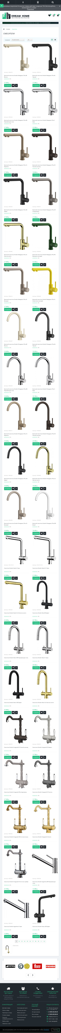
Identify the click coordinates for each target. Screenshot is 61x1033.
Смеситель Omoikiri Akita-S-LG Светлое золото (43, 702)
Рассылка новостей (36, 1016)
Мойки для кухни (21, 1012)
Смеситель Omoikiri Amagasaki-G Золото (41, 837)
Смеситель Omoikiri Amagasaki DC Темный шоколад (16, 747)
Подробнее (30, 9)
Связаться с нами (6, 1023)
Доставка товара (6, 1008)
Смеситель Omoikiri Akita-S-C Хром (40, 657)
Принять (55, 1029)
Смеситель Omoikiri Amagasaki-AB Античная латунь (16, 837)
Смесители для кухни (22, 1015)
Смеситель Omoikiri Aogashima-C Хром (13, 926)
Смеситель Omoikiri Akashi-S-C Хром (40, 568)
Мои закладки (35, 1014)
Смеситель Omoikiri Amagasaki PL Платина (42, 792)
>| (44, 941)
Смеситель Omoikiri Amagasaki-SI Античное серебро (16, 881)
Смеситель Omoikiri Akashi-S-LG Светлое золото (15, 613)
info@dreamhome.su (52, 1016)
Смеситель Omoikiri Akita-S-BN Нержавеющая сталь (16, 657)
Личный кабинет (36, 1009)
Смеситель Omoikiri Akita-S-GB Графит (13, 702)
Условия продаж (6, 1015)
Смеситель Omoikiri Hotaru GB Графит (41, 926)
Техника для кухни (21, 1017)
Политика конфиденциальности (7, 1018)
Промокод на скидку (7, 1012)
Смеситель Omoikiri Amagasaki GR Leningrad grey (15, 792)
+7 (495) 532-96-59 (52, 1011)
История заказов (36, 1012)
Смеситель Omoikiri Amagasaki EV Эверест (42, 747)
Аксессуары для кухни (22, 1008)
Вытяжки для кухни (21, 1010)
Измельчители (20, 1019)
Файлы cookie (5, 1021)
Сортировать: (7, 40)
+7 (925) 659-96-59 (52, 1014)
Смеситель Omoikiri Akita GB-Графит (40, 613)
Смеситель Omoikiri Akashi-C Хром (12, 568)
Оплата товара (5, 1010)
